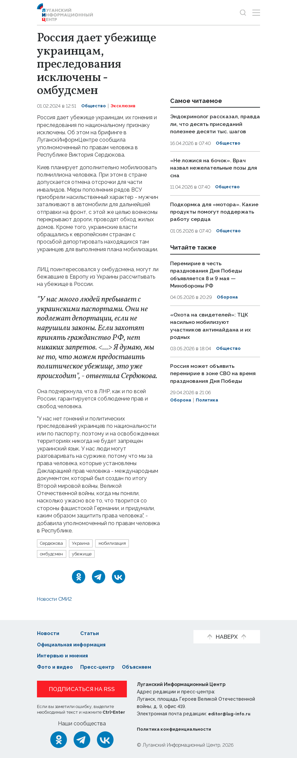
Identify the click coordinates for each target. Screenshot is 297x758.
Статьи (92, 633)
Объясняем (143, 667)
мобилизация (118, 543)
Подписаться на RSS (82, 689)
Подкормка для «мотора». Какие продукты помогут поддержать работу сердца (210, 218)
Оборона (227, 303)
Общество (94, 106)
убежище (86, 554)
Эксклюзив (125, 106)
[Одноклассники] (78, 577)
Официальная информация (74, 645)
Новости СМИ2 (56, 600)
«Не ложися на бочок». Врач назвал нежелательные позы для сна (211, 174)
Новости (49, 633)
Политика (208, 412)
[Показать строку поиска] (243, 12)
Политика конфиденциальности (177, 729)
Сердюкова (53, 543)
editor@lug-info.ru (230, 714)
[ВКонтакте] (118, 577)
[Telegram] (98, 577)
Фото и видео (56, 667)
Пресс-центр (101, 667)
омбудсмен (53, 554)
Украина (84, 543)
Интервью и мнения (64, 656)
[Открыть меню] (256, 12)
